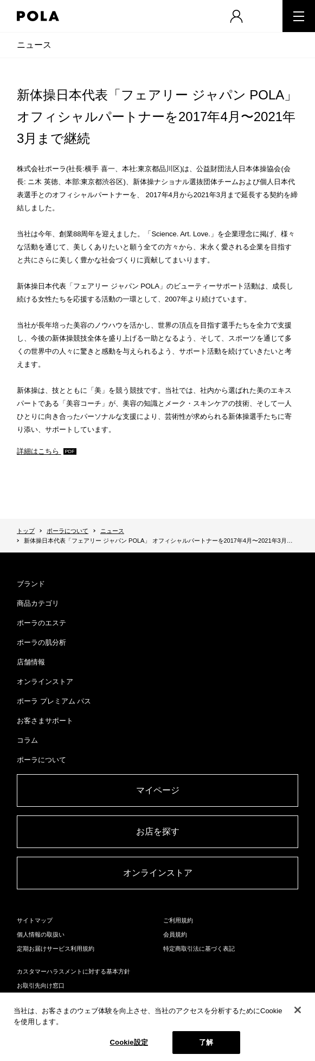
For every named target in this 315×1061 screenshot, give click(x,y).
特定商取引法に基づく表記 (199, 948)
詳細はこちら (39, 451)
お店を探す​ (157, 831)
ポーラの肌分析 (41, 642)
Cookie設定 (129, 1042)
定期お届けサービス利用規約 (55, 948)
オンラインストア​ (157, 872)
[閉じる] (298, 1010)
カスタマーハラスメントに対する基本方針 (73, 971)
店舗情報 (31, 662)
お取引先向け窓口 (41, 985)
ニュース (34, 44)
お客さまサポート (45, 721)
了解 (206, 1042)
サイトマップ (35, 920)
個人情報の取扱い (41, 934)
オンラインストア (45, 681)
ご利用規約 (178, 920)
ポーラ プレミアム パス (54, 701)
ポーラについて (67, 531)
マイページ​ (157, 790)
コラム (27, 740)
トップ (26, 531)
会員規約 (175, 934)
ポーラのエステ (41, 623)
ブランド (31, 584)
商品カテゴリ (38, 603)
